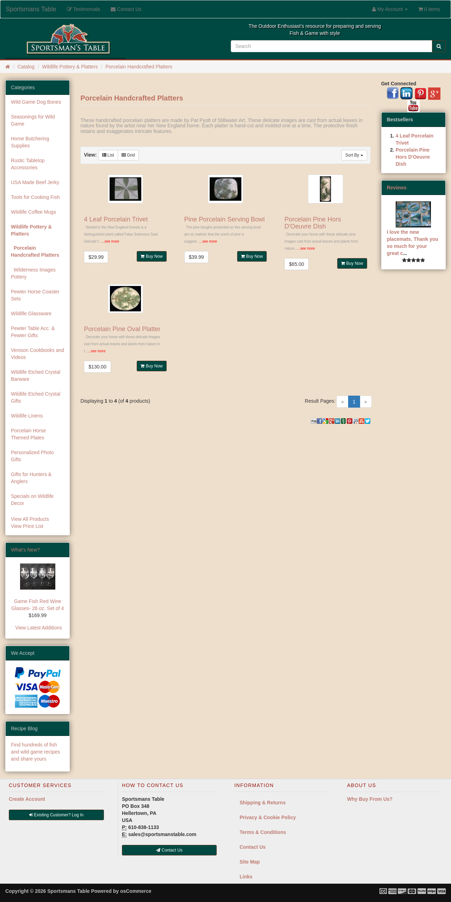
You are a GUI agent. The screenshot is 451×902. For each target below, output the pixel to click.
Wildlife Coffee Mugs (33, 212)
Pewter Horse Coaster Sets (35, 295)
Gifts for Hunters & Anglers (31, 477)
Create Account (27, 799)
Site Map (250, 862)
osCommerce (136, 891)
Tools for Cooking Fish (35, 197)
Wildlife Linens (27, 416)
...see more (110, 241)
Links (246, 876)
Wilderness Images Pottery (33, 273)
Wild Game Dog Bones (36, 102)
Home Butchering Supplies (30, 142)
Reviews (397, 187)
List (108, 155)
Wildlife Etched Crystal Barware (35, 375)
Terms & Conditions (263, 832)
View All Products (30, 519)
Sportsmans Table (31, 9)
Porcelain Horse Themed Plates (28, 434)
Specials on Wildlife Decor (32, 499)
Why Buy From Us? (370, 799)
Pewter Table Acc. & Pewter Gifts (33, 331)
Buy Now (151, 256)
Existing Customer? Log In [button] (56, 814)
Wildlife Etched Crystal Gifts (35, 397)
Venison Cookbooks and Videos (37, 353)
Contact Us (253, 847)
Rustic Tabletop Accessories (27, 164)
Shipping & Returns (263, 802)
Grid (128, 155)
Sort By (354, 155)
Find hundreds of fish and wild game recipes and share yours (35, 752)
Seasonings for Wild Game (33, 120)
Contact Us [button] (169, 850)
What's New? (25, 550)
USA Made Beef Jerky (35, 182)
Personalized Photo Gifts (32, 456)
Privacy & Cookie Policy (268, 817)
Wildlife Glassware (31, 313)
